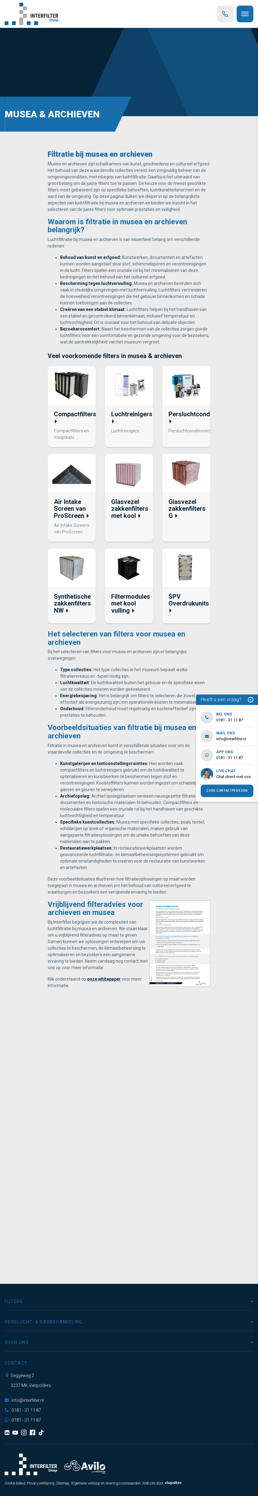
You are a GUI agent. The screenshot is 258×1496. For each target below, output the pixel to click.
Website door (162, 1483)
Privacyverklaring (41, 1483)
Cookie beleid (15, 1483)
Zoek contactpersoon (226, 790)
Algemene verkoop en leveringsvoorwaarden (106, 1483)
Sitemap (62, 1483)
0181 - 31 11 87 (23, 1410)
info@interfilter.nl (24, 1400)
